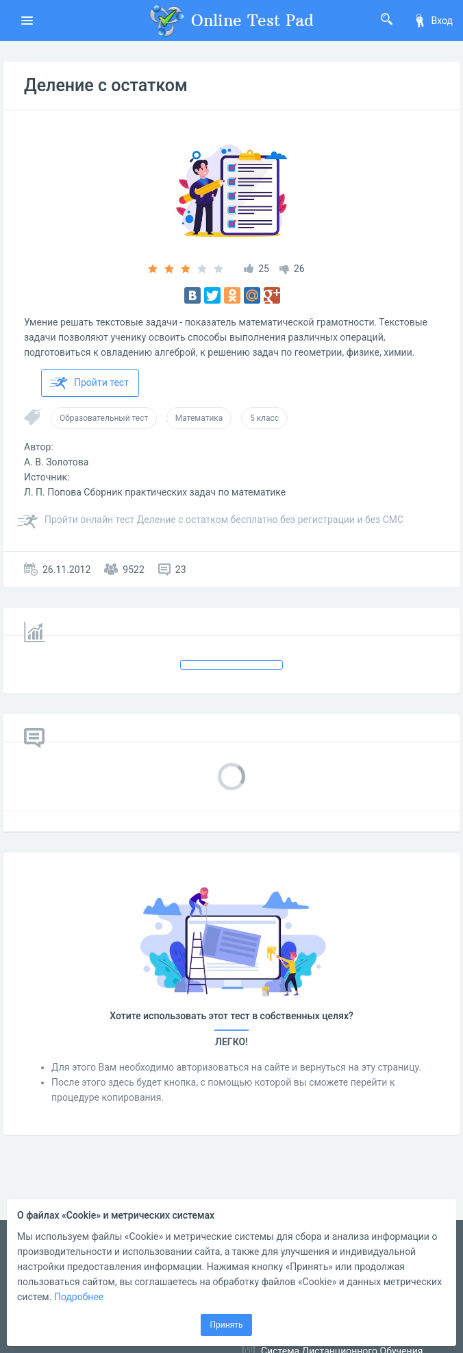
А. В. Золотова (56, 461)
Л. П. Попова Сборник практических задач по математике (155, 492)
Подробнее (78, 1296)
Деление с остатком (106, 85)
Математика (199, 418)
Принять (226, 1325)
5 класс (264, 418)
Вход (433, 20)
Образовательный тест (104, 418)
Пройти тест (89, 383)
